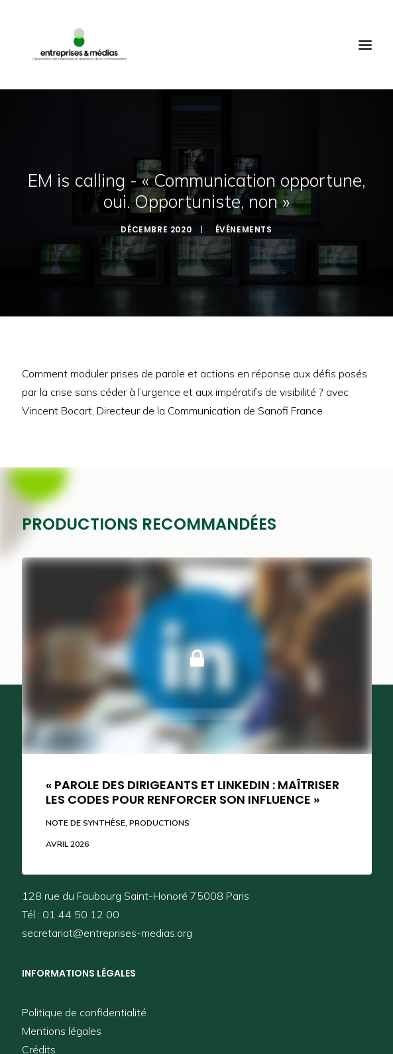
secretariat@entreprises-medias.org (107, 932)
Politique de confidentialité (84, 1012)
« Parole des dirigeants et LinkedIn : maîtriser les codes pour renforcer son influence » (192, 792)
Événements (243, 229)
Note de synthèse (85, 823)
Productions (159, 823)
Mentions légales (61, 1030)
